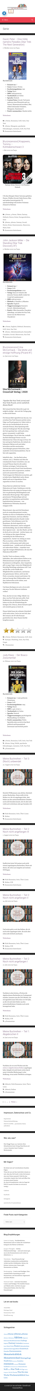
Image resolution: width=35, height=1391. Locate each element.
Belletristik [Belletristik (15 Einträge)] (6, 1341)
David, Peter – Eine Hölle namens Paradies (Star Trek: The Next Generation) (17, 42)
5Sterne (7, 743)
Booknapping (8, 1271)
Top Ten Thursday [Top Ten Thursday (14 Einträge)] (13, 1372)
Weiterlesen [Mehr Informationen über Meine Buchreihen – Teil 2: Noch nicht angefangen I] (7, 1011)
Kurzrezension (17, 225)
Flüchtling (14, 640)
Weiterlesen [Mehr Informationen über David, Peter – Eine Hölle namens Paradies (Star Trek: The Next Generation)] (7, 116)
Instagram (7, 1199)
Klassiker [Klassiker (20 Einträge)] (6, 1351)
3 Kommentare (10, 1092)
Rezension (14, 121)
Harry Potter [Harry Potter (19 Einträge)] (10, 1346)
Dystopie (8, 640)
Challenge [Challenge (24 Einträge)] (23, 1341)
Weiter (14, 1102)
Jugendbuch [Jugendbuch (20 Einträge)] (16, 1349)
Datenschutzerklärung (10, 1121)
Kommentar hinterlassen (13, 131)
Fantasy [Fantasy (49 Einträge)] (11, 1343)
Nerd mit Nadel (8, 1282)
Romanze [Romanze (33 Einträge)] (22, 1364)
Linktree (6, 1191)
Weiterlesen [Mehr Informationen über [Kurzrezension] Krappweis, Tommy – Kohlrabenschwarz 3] (7, 209)
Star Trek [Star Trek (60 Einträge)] (15, 1369)
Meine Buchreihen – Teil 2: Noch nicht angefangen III (16, 830)
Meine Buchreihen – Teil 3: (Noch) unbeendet (16, 760)
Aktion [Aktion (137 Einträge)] (18, 1338)
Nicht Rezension (10, 814)
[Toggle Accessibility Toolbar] (4, 5)
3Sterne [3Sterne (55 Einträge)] (17, 1334)
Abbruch (8, 1084)
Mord (4, 228)
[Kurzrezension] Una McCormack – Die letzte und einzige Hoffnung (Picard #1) (17, 350)
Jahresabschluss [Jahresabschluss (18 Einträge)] (24, 1346)
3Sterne (7, 222)
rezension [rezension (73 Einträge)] (9, 1364)
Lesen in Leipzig (9, 1241)
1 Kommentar (9, 645)
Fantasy (24, 215)
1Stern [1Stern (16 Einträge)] (5, 1334)
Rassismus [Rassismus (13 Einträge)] (14, 1361)
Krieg (12, 743)
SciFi (20, 121)
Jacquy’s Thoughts (9, 1249)
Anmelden (7, 1308)
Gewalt (24, 222)
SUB (11, 882)
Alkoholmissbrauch (17, 332)
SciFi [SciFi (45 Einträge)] (6, 1369)
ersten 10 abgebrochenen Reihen (13, 1068)
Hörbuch (5, 217)
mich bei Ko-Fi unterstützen (12, 1203)
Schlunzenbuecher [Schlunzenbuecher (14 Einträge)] (22, 1366)
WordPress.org (8, 1315)
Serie (24, 121)
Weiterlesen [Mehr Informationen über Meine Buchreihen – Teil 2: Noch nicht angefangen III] (7, 874)
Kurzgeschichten (24, 217)
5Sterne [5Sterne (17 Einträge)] (6, 1338)
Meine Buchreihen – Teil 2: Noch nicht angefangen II (16, 896)
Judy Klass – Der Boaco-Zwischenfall (15, 656)
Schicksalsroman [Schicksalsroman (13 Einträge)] (14, 1366)
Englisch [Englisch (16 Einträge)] (6, 1343)
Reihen (7, 816)
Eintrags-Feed (8, 1310)
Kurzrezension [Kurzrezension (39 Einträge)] (15, 1351)
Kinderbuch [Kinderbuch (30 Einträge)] (24, 1349)
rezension (16, 129)
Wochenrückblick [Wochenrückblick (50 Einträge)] (17, 1375)
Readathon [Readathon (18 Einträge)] (20, 1361)
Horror (11, 217)
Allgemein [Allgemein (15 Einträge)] (25, 1338)
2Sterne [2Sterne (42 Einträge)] (10, 1334)
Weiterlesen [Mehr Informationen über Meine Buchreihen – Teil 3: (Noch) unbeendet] (7, 808)
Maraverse (26, 225)
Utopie (5, 642)
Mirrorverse (19, 335)
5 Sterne (7, 741)
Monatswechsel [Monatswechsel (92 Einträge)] (12, 1358)
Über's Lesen (24, 814)
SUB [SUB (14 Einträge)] (21, 1369)
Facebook (6, 1195)
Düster (19, 215)
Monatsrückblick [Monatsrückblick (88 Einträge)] (12, 1354)
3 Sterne (7, 215)
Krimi (16, 217)
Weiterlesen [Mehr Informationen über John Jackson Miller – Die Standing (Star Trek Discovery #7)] (7, 321)
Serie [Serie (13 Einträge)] (9, 1369)
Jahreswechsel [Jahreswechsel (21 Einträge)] (8, 1349)
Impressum (7, 1119)
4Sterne (13, 222)
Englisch (14, 327)
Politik (17, 743)
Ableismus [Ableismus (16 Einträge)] (11, 1338)
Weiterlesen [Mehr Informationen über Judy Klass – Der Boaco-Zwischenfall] (7, 735)
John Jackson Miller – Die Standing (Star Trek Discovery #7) (16, 243)
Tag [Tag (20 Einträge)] (23, 1369)
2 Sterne (7, 121)
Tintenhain (7, 1259)
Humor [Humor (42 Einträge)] (17, 1346)
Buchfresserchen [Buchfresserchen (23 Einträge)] (15, 1341)
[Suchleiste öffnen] (32, 20)
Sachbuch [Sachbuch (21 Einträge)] (7, 1367)
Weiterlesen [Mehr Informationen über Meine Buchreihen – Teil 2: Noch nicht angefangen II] (7, 938)
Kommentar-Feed (9, 1313)
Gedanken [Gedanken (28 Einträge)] (19, 1343)
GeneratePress (18, 1388)
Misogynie (14, 126)
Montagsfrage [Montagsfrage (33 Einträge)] (26, 1358)
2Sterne (7, 126)
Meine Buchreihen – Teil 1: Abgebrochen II (16, 1033)
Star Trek (27, 129)
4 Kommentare (10, 749)
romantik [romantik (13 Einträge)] (16, 1364)
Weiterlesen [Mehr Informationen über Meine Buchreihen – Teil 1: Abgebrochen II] (7, 1079)
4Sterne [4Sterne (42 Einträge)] (24, 1334)
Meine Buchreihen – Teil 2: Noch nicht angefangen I (16, 960)
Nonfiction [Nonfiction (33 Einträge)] (8, 1361)
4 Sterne (13, 215)
